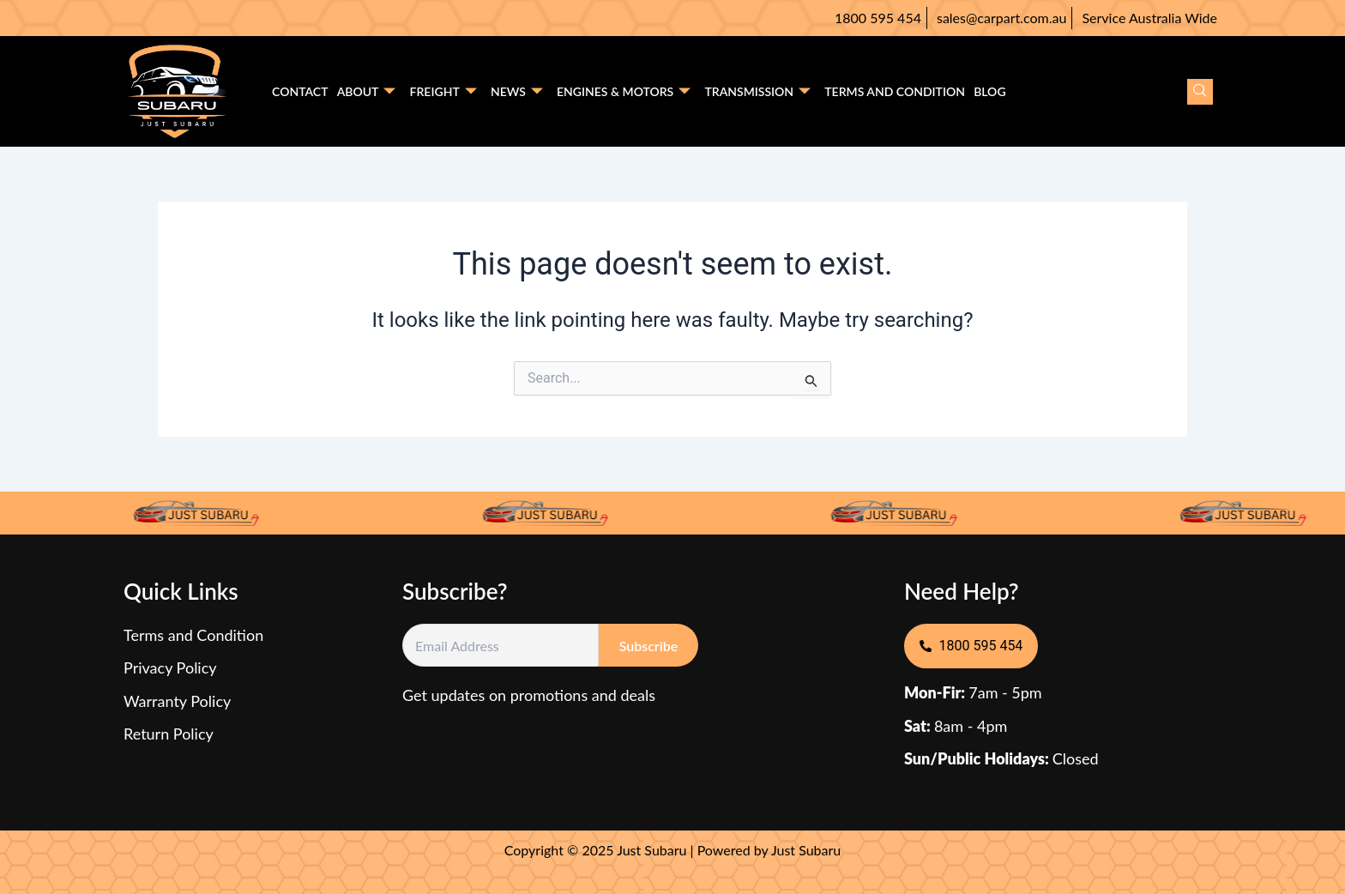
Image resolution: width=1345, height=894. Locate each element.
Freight (442, 92)
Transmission (757, 92)
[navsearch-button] (1200, 92)
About (365, 92)
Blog (988, 91)
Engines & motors (623, 92)
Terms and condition (893, 91)
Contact (300, 91)
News (516, 92)
